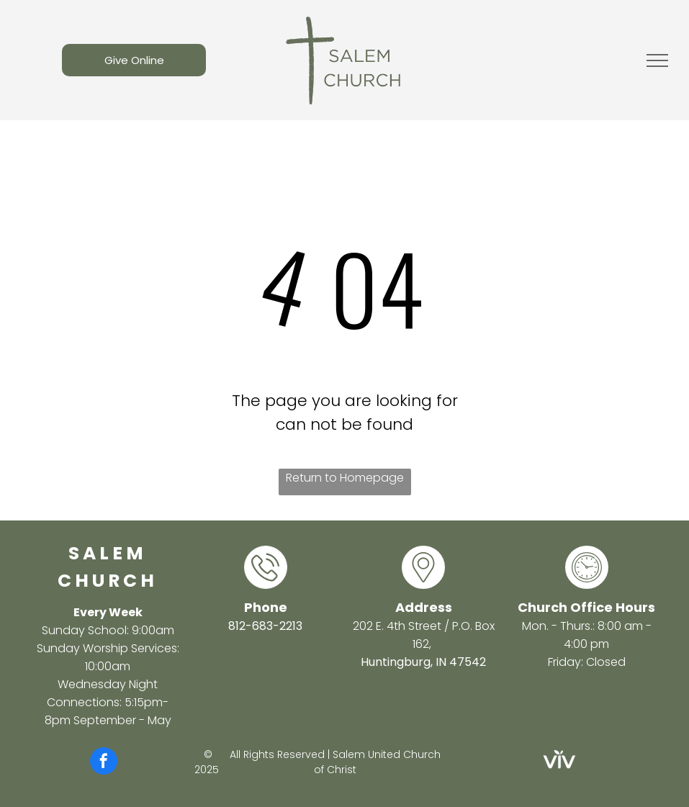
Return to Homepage (345, 477)
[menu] (657, 60)
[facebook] (103, 762)
